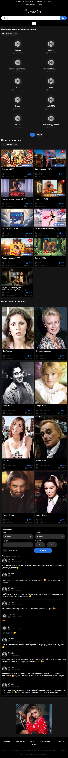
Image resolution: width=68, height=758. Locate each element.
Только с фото (11, 550)
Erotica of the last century (26, 1)
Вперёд (39, 135)
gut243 (10, 627)
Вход (40, 5)
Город (5, 541)
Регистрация (30, 5)
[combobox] (18, 536)
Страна (37, 533)
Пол (4, 533)
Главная (6, 741)
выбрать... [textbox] (9, 537)
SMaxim (11, 559)
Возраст (38, 541)
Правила (60, 741)
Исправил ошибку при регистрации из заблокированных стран (29, 609)
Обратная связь (45, 741)
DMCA (34, 745)
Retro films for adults (45, 1)
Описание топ (9, 633)
